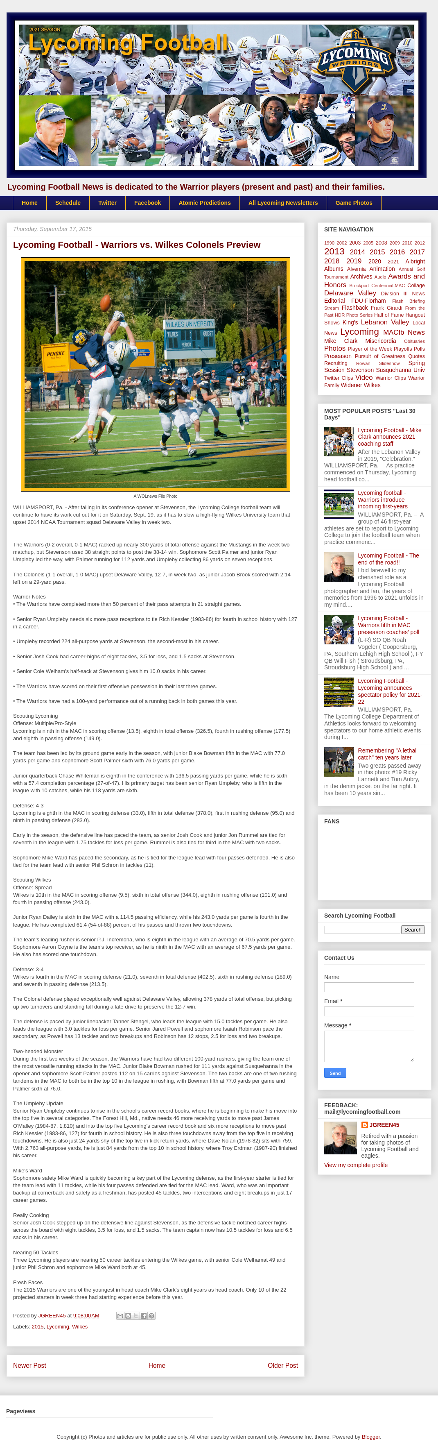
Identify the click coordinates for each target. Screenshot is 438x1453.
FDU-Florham (368, 300)
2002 (342, 242)
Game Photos (354, 202)
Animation (382, 268)
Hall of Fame (389, 315)
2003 (355, 243)
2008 (381, 243)
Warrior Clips (390, 378)
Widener (351, 385)
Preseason (338, 356)
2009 (395, 242)
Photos (334, 348)
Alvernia (356, 269)
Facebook (147, 202)
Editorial (334, 300)
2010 (407, 242)
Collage (416, 285)
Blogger (371, 1437)
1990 (329, 242)
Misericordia (380, 341)
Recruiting (336, 363)
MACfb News (404, 332)
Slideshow (389, 363)
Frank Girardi (386, 308)
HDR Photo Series (354, 315)
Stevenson (360, 370)
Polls (419, 349)
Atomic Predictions (204, 202)
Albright (415, 261)
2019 (353, 261)
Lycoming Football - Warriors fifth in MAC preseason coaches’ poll (389, 625)
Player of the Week (370, 349)
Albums (333, 268)
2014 (357, 252)
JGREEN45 (385, 1125)
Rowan (363, 363)
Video (364, 377)
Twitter (107, 202)
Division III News (403, 294)
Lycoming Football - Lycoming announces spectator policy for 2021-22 (390, 691)
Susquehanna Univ (400, 370)
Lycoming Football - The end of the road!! (388, 559)
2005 (368, 242)
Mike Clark (340, 341)
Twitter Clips (338, 378)
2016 (397, 252)
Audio (380, 276)
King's (350, 322)
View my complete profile (356, 1165)
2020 (374, 261)
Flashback (355, 307)
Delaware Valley (350, 293)
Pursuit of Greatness (380, 356)
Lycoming (58, 1327)
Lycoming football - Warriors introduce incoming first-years (383, 500)
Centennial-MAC (388, 285)
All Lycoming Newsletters (283, 202)
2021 (393, 262)
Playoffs (403, 349)
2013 (334, 251)
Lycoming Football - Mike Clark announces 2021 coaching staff (390, 437)
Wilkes (80, 1327)
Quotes (416, 356)
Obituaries (414, 341)
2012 (420, 242)
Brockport (359, 285)
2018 (331, 261)
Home (30, 202)
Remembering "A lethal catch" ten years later (387, 754)
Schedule (68, 202)
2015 (38, 1327)
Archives (361, 276)
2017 (417, 252)
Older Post (283, 1365)
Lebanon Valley (385, 322)
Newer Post (29, 1365)
